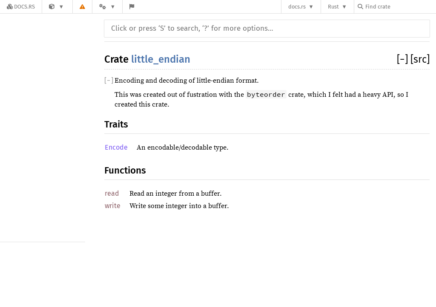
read (112, 193)
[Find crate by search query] (400, 6)
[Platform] (107, 6)
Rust (333, 6)
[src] (420, 59)
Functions (125, 170)
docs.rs (297, 6)
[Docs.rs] (21, 6)
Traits (116, 124)
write (112, 206)
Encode (116, 147)
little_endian (160, 59)
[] (403, 59)
